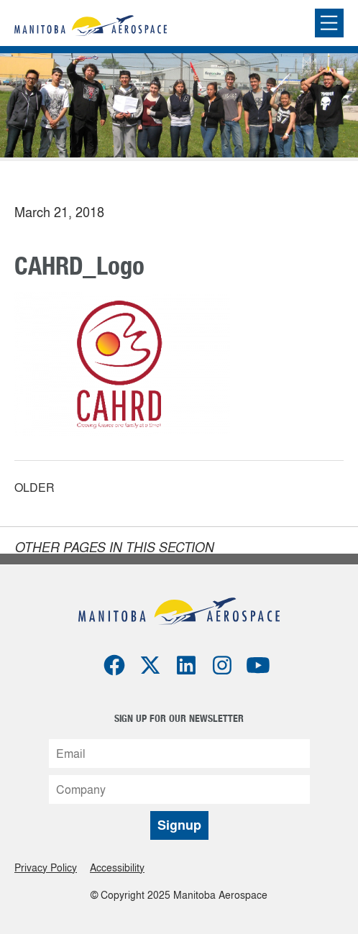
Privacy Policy (45, 867)
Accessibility (117, 867)
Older (34, 488)
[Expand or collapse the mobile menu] (329, 23)
